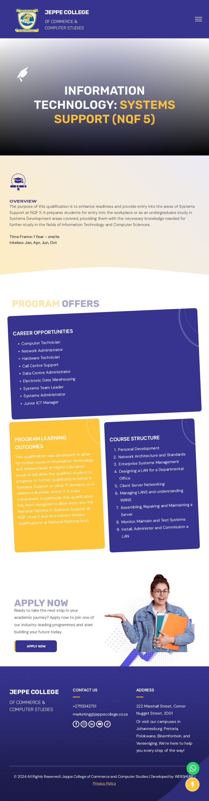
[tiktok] (107, 725)
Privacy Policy (104, 783)
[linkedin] (91, 725)
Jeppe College (67, 12)
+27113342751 (84, 706)
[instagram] (84, 725)
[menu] (198, 19)
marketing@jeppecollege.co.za (100, 714)
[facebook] (76, 725)
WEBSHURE (184, 776)
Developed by (162, 776)
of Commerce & (61, 21)
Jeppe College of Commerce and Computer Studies (105, 776)
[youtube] (99, 725)
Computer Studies (64, 28)
